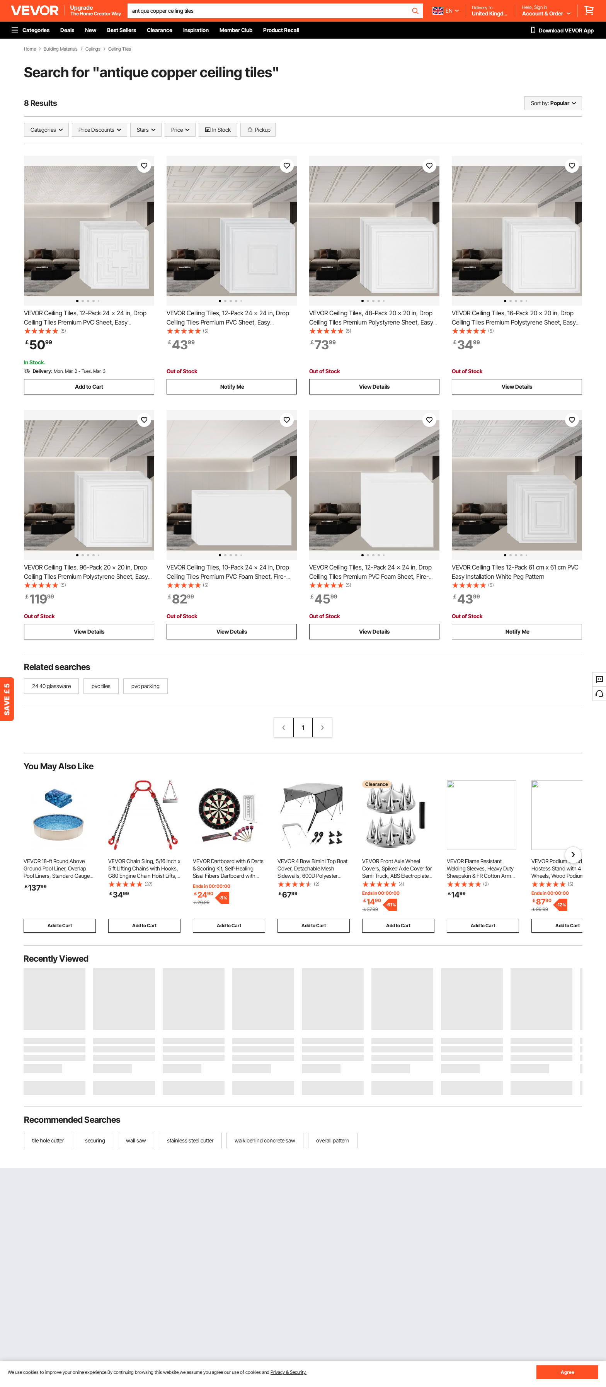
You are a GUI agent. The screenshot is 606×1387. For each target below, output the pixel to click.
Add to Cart (89, 386)
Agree (567, 1372)
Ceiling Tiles (119, 49)
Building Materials (61, 49)
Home (30, 49)
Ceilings (92, 49)
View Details (374, 386)
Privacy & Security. (288, 1372)
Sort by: (540, 103)
